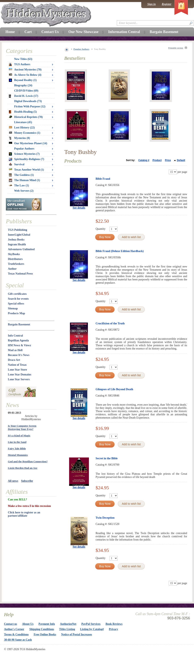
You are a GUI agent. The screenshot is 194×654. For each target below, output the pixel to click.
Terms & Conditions (16, 634)
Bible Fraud (103, 178)
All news (13, 480)
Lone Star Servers (19, 379)
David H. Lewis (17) (23, 96)
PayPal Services (90, 623)
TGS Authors (19, 64)
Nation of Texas (17, 364)
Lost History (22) (22, 127)
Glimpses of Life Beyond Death (114, 389)
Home (10, 32)
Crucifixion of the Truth (110, 323)
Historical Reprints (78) (26, 117)
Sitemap (13, 308)
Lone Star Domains (19, 374)
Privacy (113, 629)
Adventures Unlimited (21, 249)
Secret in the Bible (107, 458)
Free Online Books (45, 634)
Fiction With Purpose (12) (29, 106)
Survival (16, 164)
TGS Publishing (17, 229)
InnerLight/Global (19, 234)
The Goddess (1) (21, 175)
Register (166, 4)
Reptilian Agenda (18, 340)
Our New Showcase (83, 32)
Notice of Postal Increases (76, 634)
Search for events (18, 298)
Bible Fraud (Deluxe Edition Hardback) (120, 251)
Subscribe (27, 480)
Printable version (175, 48)
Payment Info (47, 623)
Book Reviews (113, 623)
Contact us (10, 623)
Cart (28, 32)
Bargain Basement (19, 324)
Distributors (15, 259)
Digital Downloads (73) (28, 101)
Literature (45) (23, 122)
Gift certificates (17, 293)
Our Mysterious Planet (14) (28, 143)
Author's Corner (14, 629)
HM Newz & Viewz (19, 345)
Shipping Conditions (41, 629)
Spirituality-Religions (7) (26, 159)
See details (79, 207)
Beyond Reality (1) (23, 80)
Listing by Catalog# (92, 629)
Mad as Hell (15, 350)
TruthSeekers (16, 263)
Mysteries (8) (19, 138)
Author (12, 268)
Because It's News (19, 355)
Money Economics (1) (24, 132)
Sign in (151, 4)
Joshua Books (16, 239)
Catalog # (143, 160)
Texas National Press (20, 273)
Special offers (16, 303)
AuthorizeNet (68, 623)
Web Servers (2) (24, 190)
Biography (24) (23, 85)
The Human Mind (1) (24, 180)
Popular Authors (81, 49)
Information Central (124, 32)
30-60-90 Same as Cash (18, 639)
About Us (27, 623)
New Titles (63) (23, 59)
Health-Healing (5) (23, 111)
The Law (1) (19, 185)
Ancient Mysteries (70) (25, 69)
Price (168, 160)
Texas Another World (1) (26, 169)
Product (157, 160)
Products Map (16, 313)
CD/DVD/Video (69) (26, 90)
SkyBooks (14, 254)
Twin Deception (105, 517)
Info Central (15, 335)
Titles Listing (67, 629)
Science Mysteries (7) (24, 154)
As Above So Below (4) (25, 74)
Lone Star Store (17, 369)
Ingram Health (17, 244)
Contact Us (50, 32)
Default (181, 160)
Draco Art (14, 359)
